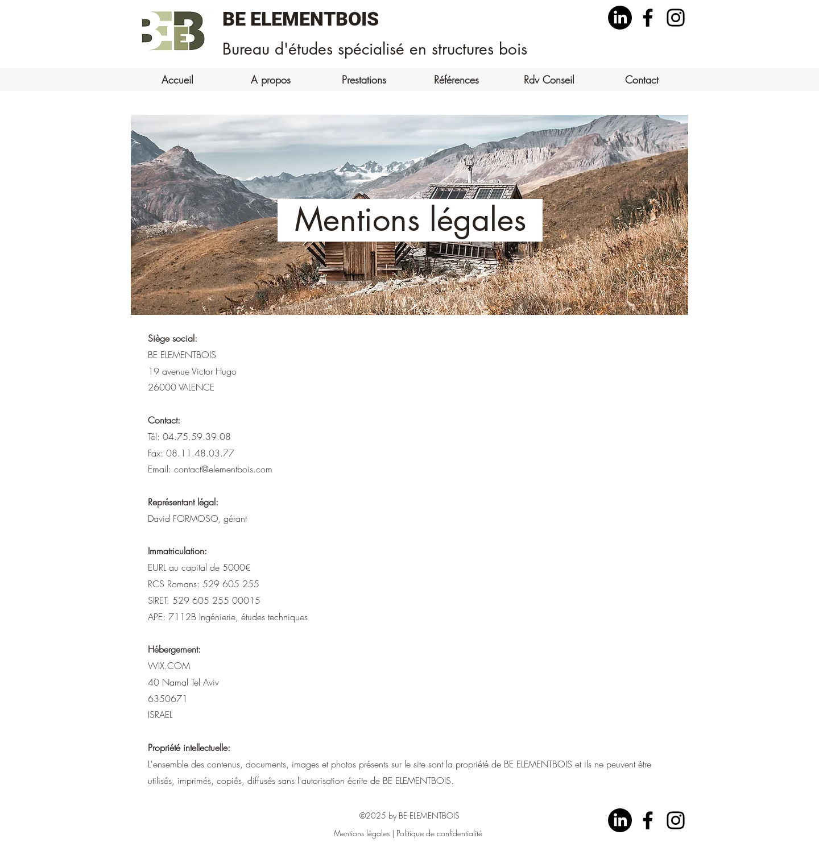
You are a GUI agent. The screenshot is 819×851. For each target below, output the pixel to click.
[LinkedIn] (620, 18)
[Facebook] (648, 18)
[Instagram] (676, 18)
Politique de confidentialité (439, 833)
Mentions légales (362, 833)
